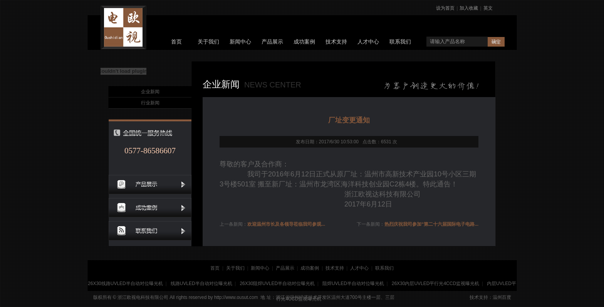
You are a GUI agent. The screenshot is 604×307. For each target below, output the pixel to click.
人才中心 (368, 42)
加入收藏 (469, 8)
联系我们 (400, 42)
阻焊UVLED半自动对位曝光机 (353, 283)
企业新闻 (150, 91)
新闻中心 (240, 42)
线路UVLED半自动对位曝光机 (201, 283)
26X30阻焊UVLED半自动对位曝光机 (277, 283)
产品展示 (272, 42)
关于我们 (208, 42)
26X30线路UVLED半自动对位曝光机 (125, 283)
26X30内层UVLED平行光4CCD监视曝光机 (435, 283)
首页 (176, 42)
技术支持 (336, 42)
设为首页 (445, 8)
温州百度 (502, 297)
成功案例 (304, 42)
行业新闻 (150, 103)
